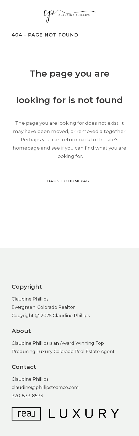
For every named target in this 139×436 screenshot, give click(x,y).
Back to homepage (69, 181)
